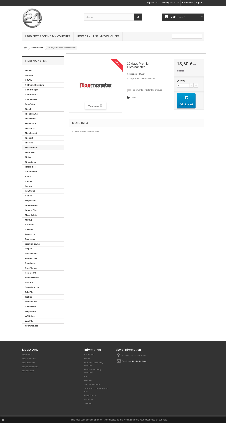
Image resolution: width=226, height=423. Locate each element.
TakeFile (29, 292)
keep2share (30, 200)
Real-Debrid (30, 273)
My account (30, 349)
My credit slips (29, 358)
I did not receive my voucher (47, 36)
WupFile (29, 321)
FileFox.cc (30, 128)
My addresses (28, 362)
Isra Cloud (30, 191)
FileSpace (30, 152)
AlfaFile (28, 80)
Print (134, 97)
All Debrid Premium (34, 85)
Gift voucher (31, 171)
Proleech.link (31, 253)
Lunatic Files (31, 210)
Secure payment (92, 384)
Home (87, 358)
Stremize (29, 282)
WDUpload (30, 316)
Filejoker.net (31, 133)
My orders (27, 354)
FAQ (86, 376)
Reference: (132, 74)
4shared (29, 75)
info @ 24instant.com (137, 361)
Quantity (181, 81)
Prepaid (28, 249)
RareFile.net (31, 268)
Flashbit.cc (30, 167)
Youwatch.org (31, 326)
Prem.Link (30, 239)
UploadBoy (30, 306)
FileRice (29, 143)
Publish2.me (31, 258)
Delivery (88, 380)
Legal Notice (90, 395)
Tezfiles (28, 297)
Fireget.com (31, 162)
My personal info (30, 367)
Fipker (28, 157)
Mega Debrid (31, 215)
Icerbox (28, 186)
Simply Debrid (32, 277)
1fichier (28, 70)
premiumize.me (32, 244)
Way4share (30, 311)
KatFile (28, 196)
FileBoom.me (31, 114)
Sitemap (88, 403)
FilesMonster (31, 147)
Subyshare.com (32, 287)
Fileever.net (30, 118)
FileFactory (30, 123)
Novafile (29, 229)
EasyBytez (30, 104)
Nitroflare (29, 224)
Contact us (187, 2)
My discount (28, 371)
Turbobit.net (31, 302)
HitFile (28, 176)
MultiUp (28, 220)
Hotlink (28, 181)
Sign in (199, 2)
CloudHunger (31, 90)
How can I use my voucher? (98, 36)
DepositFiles (31, 99)
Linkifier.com (31, 205)
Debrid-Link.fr (31, 94)
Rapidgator (30, 263)
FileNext (29, 138)
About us (88, 399)
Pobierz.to (30, 234)
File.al (28, 109)
